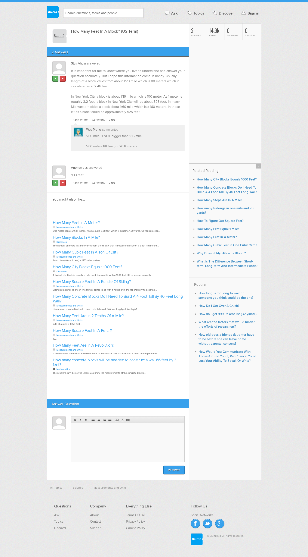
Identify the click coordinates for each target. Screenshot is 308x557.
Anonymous (79, 168)
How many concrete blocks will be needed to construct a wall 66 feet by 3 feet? (114, 362)
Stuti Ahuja (78, 63)
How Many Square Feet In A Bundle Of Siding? (92, 281)
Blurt (112, 120)
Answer (174, 470)
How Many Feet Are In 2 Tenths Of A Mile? (88, 316)
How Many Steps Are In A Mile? (219, 200)
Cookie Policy (135, 528)
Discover (223, 13)
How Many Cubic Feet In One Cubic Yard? (227, 245)
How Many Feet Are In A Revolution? (83, 345)
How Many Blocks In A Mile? (76, 237)
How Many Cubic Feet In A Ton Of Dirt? (85, 252)
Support (95, 528)
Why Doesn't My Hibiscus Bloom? (221, 253)
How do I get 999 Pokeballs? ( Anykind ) (227, 314)
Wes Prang (93, 130)
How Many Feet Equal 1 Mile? (218, 229)
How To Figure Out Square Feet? (220, 221)
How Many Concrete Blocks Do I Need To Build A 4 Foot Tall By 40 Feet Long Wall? (118, 299)
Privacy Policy (135, 521)
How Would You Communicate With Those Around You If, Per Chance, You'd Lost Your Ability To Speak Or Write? (227, 356)
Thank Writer (79, 120)
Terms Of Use (135, 515)
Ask (171, 13)
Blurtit (53, 12)
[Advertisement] (101, 212)
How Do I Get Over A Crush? (218, 306)
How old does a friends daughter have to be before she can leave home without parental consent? (226, 339)
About (94, 515)
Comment (98, 120)
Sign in (250, 13)
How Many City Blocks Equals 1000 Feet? (87, 267)
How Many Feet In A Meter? (76, 222)
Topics (195, 13)
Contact (95, 521)
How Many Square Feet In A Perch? (82, 330)
